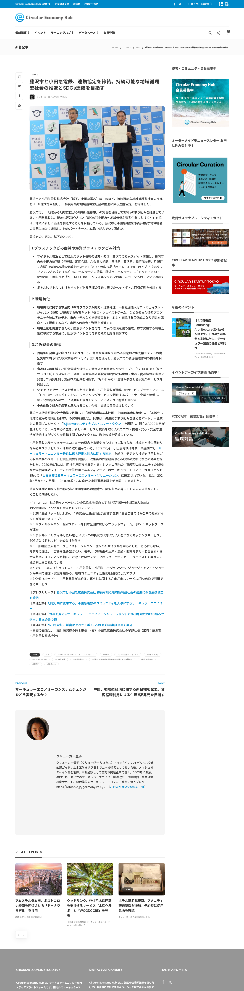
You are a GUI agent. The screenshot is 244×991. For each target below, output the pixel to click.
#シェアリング (152, 654)
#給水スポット (147, 659)
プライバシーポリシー (202, 980)
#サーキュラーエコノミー (127, 654)
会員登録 (109, 33)
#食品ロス (51, 664)
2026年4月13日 (208, 357)
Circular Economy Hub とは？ (152, 980)
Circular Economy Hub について (33, 4)
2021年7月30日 (60, 96)
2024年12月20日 (77, 852)
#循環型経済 (78, 659)
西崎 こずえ (20, 844)
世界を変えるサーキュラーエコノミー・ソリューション (80, 475)
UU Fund (99, 919)
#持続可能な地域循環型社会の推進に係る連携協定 (112, 659)
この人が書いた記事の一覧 (127, 750)
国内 (138, 47)
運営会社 (180, 980)
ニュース (127, 47)
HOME (115, 47)
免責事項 (224, 980)
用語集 (76, 4)
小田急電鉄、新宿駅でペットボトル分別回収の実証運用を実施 (90, 625)
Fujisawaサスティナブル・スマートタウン (92, 424)
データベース (87, 33)
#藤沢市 (35, 664)
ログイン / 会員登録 (200, 4)
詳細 (128, 940)
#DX (47, 654)
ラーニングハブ (61, 33)
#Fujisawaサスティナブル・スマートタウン (75, 654)
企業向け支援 (62, 4)
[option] (38, 818)
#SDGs (106, 654)
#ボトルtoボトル (39, 659)
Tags (34, 654)
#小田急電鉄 (60, 659)
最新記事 (21, 33)
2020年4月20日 (34, 844)
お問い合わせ (91, 4)
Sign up (220, 941)
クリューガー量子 (44, 96)
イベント (40, 33)
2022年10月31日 (142, 844)
